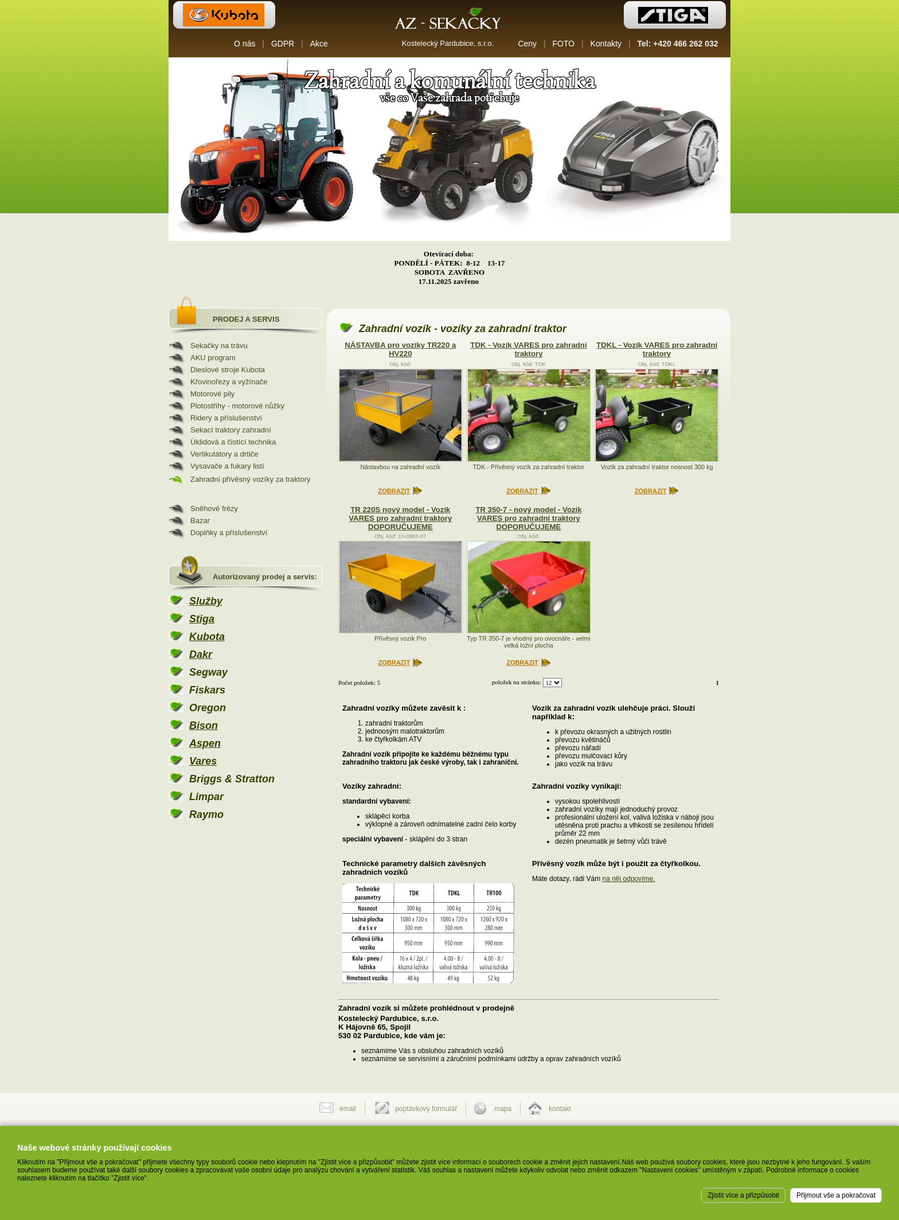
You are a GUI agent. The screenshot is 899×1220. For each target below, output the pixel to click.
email (347, 1109)
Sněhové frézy (214, 508)
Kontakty (606, 43)
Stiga (201, 619)
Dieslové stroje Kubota (227, 369)
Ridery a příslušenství (226, 418)
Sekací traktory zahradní (230, 430)
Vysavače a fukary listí (227, 466)
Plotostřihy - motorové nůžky (237, 406)
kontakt (560, 1109)
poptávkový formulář (426, 1109)
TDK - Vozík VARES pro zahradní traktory (528, 349)
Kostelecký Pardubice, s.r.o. (448, 43)
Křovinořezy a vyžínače (228, 381)
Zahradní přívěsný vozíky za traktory (250, 479)
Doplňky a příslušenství (228, 532)
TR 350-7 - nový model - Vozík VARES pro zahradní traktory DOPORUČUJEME (528, 518)
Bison (203, 725)
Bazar (200, 520)
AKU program (213, 357)
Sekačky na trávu (219, 345)
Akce (319, 43)
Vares (203, 761)
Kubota (207, 636)
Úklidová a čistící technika (233, 442)
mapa (502, 1109)
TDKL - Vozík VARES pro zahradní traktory (656, 349)
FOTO (564, 43)
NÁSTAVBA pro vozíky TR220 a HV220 (400, 349)
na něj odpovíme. (629, 879)
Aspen (205, 743)
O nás (244, 43)
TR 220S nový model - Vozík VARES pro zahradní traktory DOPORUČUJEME (400, 518)
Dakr (200, 654)
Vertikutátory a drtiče (224, 454)
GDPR (282, 43)
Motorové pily (212, 393)
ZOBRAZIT (394, 491)
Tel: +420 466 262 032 (678, 43)
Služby (205, 601)
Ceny (527, 43)
